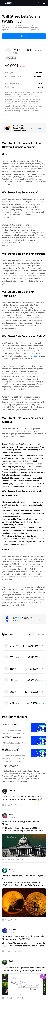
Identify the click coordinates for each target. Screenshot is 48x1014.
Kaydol (24, 36)
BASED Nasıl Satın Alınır (11, 737)
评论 (6, 998)
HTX (17, 618)
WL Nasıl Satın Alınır (10, 725)
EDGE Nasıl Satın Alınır (11, 750)
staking (34, 356)
